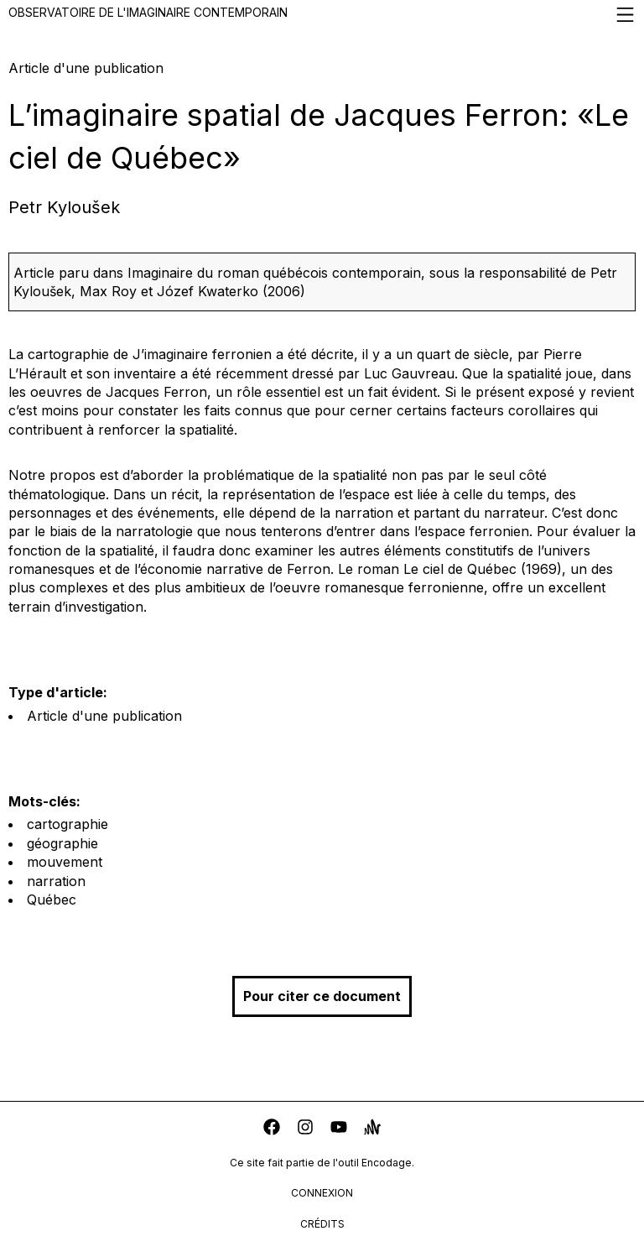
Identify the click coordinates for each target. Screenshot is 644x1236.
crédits (322, 1224)
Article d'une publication (104, 715)
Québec (51, 899)
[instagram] (305, 1129)
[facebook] (271, 1129)
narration (56, 881)
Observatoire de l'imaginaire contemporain (322, 14)
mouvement (64, 861)
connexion (322, 1192)
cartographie (67, 824)
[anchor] (372, 1129)
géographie (62, 843)
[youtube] (338, 1129)
